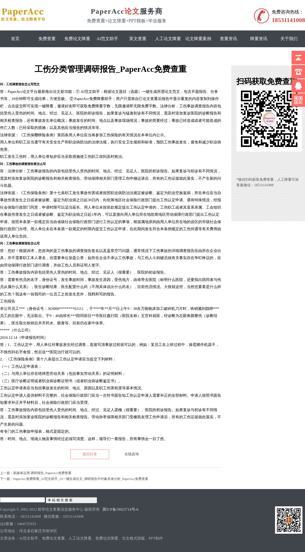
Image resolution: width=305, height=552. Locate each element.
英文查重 (137, 38)
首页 (15, 38)
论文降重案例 (198, 38)
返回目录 (90, 454)
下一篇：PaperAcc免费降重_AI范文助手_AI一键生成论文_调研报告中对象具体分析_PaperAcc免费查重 (74, 479)
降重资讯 (258, 38)
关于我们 (289, 38)
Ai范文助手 (107, 38)
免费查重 (47, 38)
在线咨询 (132, 454)
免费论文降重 (77, 38)
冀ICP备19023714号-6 (120, 509)
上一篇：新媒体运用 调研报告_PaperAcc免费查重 (35, 473)
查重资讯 (228, 38)
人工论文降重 (168, 38)
